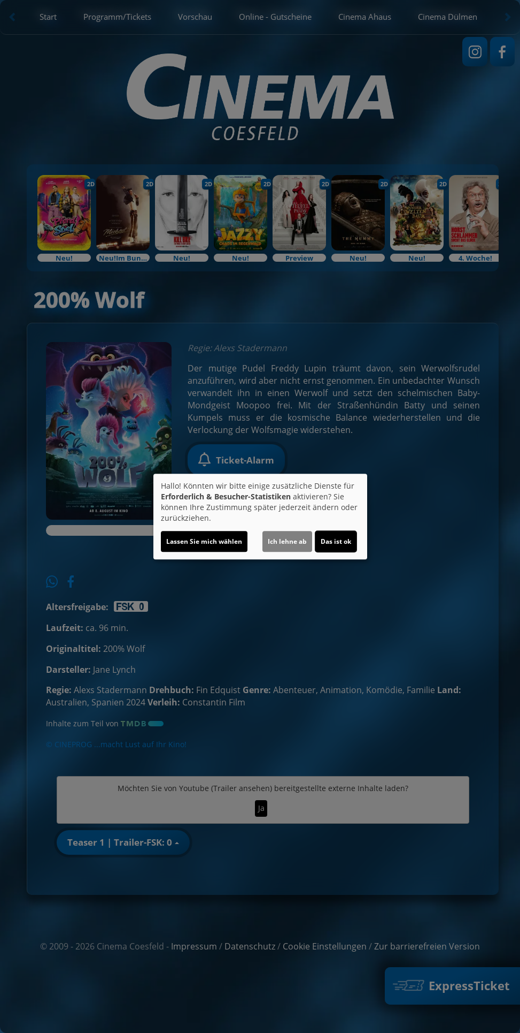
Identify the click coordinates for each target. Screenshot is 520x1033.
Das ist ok (336, 541)
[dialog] (260, 516)
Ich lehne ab (287, 541)
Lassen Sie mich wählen (204, 541)
